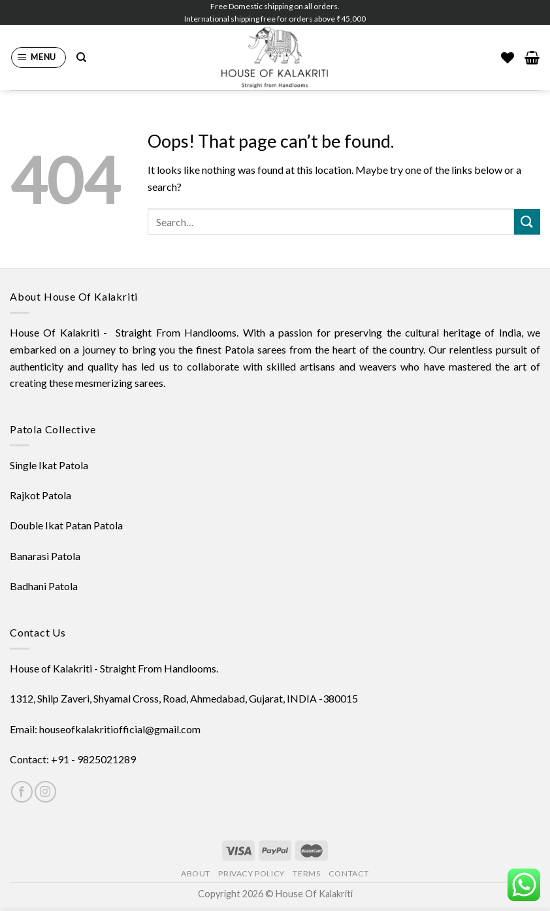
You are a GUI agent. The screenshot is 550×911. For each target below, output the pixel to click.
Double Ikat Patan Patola (66, 525)
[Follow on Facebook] (22, 792)
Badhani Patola (44, 586)
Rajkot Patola (40, 495)
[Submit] (527, 222)
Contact (349, 873)
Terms (306, 873)
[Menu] (39, 57)
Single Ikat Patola (49, 465)
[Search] (82, 57)
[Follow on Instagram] (45, 792)
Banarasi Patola (45, 556)
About (195, 873)
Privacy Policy (251, 873)
